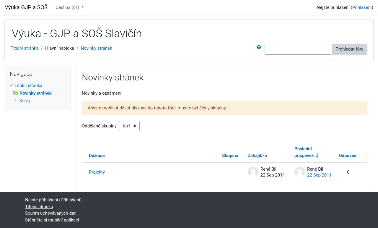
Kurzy (24, 100)
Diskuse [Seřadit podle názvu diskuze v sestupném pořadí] (97, 155)
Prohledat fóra (349, 49)
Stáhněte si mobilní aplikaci (52, 220)
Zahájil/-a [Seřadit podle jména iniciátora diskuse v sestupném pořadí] (257, 155)
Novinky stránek (96, 48)
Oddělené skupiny (99, 126)
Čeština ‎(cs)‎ (68, 7)
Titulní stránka (25, 48)
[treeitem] (38, 85)
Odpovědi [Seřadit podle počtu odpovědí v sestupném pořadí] (348, 155)
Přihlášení (362, 7)
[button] (260, 49)
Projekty (97, 172)
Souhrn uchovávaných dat (50, 213)
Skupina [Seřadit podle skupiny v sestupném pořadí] (230, 155)
